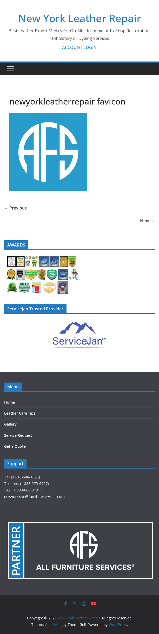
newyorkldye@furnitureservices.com (34, 496)
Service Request (18, 435)
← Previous (15, 208)
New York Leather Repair (79, 18)
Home (9, 402)
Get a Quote (15, 446)
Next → (147, 221)
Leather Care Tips (19, 413)
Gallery (10, 424)
